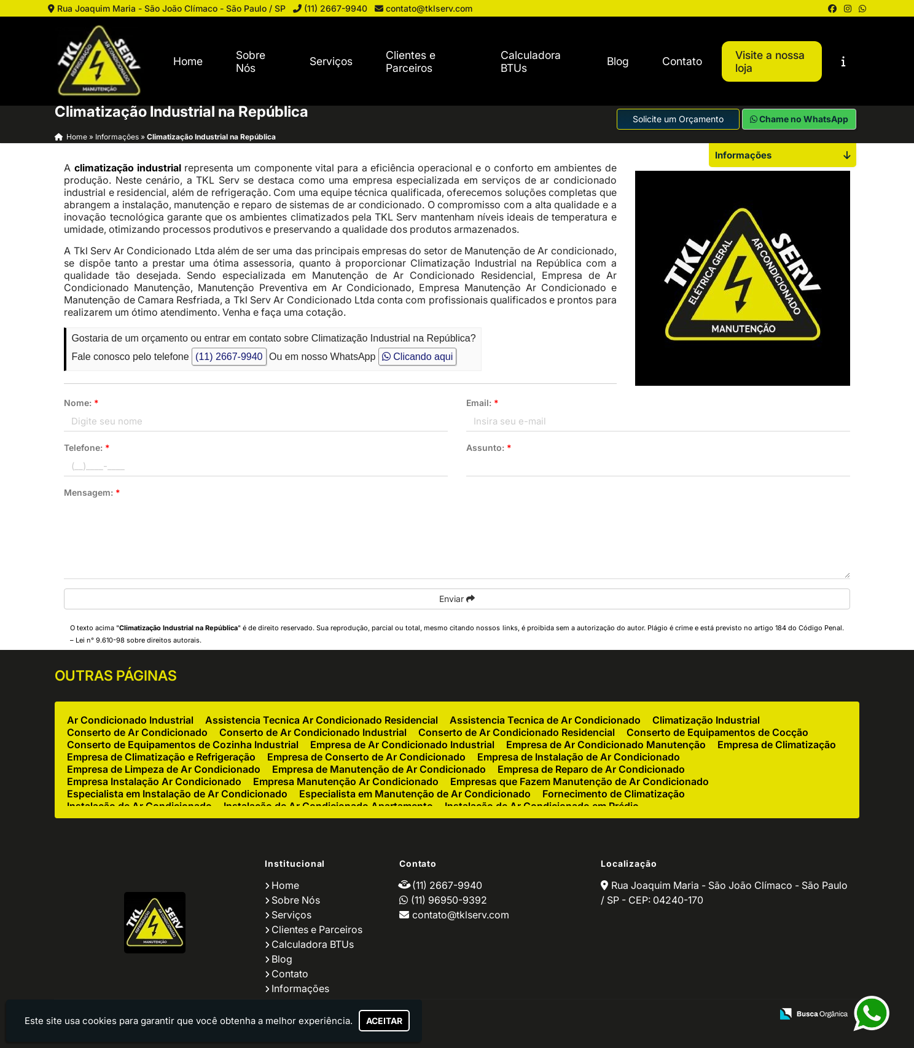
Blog (618, 61)
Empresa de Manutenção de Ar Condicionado (379, 769)
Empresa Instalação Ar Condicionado (154, 781)
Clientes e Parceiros (411, 61)
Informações (300, 988)
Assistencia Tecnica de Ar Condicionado (545, 720)
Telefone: (87, 447)
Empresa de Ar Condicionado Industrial (402, 744)
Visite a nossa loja (770, 61)
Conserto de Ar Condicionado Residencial (516, 732)
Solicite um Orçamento (678, 119)
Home (188, 61)
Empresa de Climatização (776, 744)
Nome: (81, 402)
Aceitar (384, 1020)
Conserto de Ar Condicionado (137, 732)
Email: (482, 402)
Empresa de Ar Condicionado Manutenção (606, 744)
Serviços (331, 61)
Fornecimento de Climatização (613, 794)
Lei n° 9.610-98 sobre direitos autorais (138, 640)
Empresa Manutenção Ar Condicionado (346, 781)
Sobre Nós (250, 61)
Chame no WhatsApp (799, 119)
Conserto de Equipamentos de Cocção (717, 732)
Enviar (457, 598)
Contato (682, 61)
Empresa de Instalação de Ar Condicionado (578, 757)
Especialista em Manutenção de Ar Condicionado (415, 794)
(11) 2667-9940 (335, 8)
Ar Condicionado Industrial (130, 720)
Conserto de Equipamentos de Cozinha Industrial (183, 744)
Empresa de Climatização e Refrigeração (161, 757)
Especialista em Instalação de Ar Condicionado (177, 794)
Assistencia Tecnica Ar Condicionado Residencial (321, 720)
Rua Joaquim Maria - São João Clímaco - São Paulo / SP (171, 8)
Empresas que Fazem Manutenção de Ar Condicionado (579, 781)
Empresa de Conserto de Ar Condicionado (366, 757)
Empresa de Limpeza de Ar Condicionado (163, 769)
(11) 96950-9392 (449, 900)
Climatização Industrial (706, 720)
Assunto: (489, 447)
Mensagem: (92, 492)
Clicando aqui (417, 356)
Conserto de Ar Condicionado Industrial (313, 732)
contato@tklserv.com (429, 8)
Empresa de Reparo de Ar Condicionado (591, 769)
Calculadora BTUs (531, 61)
